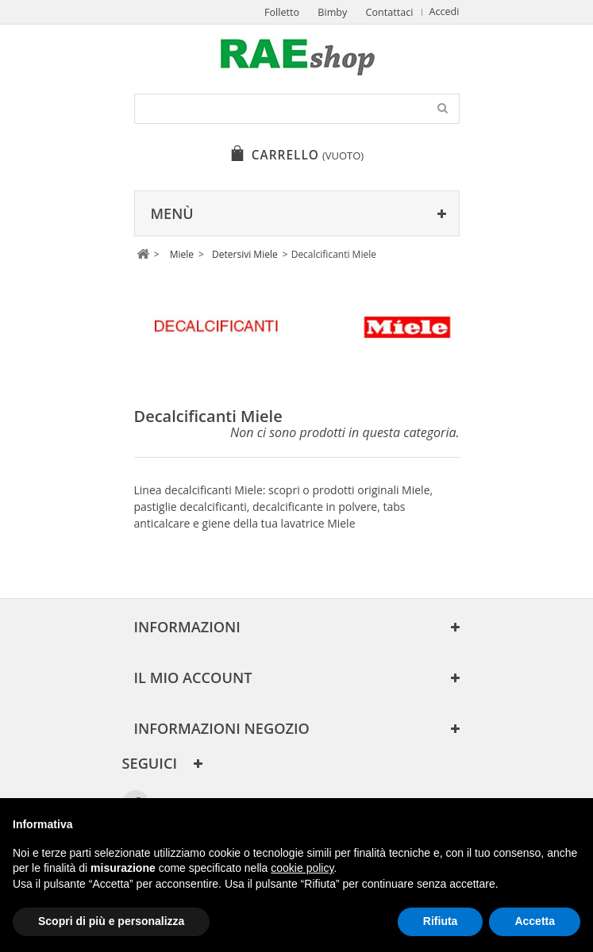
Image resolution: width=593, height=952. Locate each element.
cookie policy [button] (302, 868)
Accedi (444, 11)
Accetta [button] (534, 921)
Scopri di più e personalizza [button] (111, 921)
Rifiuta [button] (440, 921)
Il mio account (193, 677)
